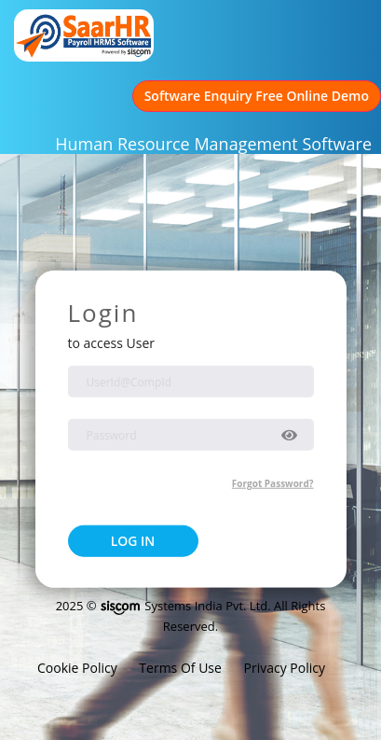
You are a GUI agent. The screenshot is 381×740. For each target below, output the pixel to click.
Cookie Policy (78, 668)
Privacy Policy (284, 668)
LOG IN (133, 540)
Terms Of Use (182, 668)
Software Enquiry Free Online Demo (256, 96)
